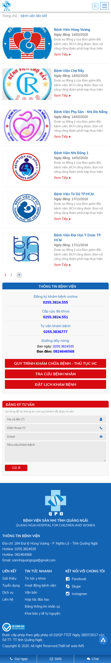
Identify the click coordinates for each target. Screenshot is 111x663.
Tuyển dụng (11, 585)
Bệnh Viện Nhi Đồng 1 (71, 153)
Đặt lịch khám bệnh (55, 384)
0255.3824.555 (55, 302)
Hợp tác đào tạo (37, 599)
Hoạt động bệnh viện (40, 585)
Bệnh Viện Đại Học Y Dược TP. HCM (77, 237)
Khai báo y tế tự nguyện (42, 613)
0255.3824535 (63, 346)
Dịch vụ (7, 592)
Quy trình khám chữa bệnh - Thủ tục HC (55, 363)
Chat (95, 659)
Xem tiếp (61, 54)
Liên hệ (7, 599)
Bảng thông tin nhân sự (42, 606)
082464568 (23, 555)
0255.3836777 (55, 332)
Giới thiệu (9, 578)
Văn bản (31, 592)
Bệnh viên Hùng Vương (72, 30)
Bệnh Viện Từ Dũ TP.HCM (74, 194)
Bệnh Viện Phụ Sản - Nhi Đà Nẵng (80, 112)
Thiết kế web (67, 646)
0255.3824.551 (55, 317)
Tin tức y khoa (35, 578)
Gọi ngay (21, 659)
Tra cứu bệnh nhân (55, 374)
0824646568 (63, 351)
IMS (81, 646)
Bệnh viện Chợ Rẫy (69, 71)
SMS (58, 659)
